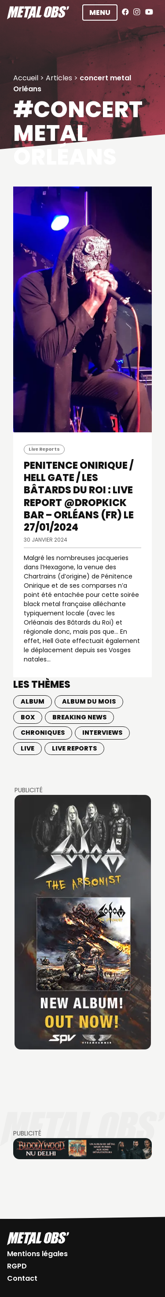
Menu (99, 12)
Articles (59, 78)
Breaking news (79, 717)
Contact (22, 1278)
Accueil (25, 78)
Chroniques (43, 732)
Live (27, 748)
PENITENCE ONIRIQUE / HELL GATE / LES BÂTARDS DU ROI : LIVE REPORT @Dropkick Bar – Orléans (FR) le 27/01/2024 (79, 496)
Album (32, 701)
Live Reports (44, 449)
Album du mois (89, 701)
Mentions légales (37, 1254)
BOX (28, 717)
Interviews (102, 732)
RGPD (17, 1266)
